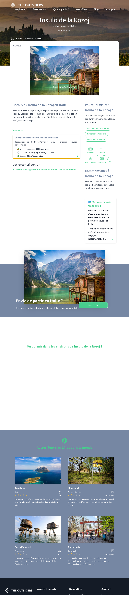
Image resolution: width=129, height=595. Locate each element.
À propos (110, 9)
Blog (96, 9)
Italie (20, 38)
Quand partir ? (61, 9)
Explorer (93, 305)
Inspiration (20, 9)
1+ (110, 159)
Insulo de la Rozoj (34, 38)
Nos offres (81, 9)
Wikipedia (18, 130)
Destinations (40, 9)
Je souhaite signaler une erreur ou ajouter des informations (44, 169)
